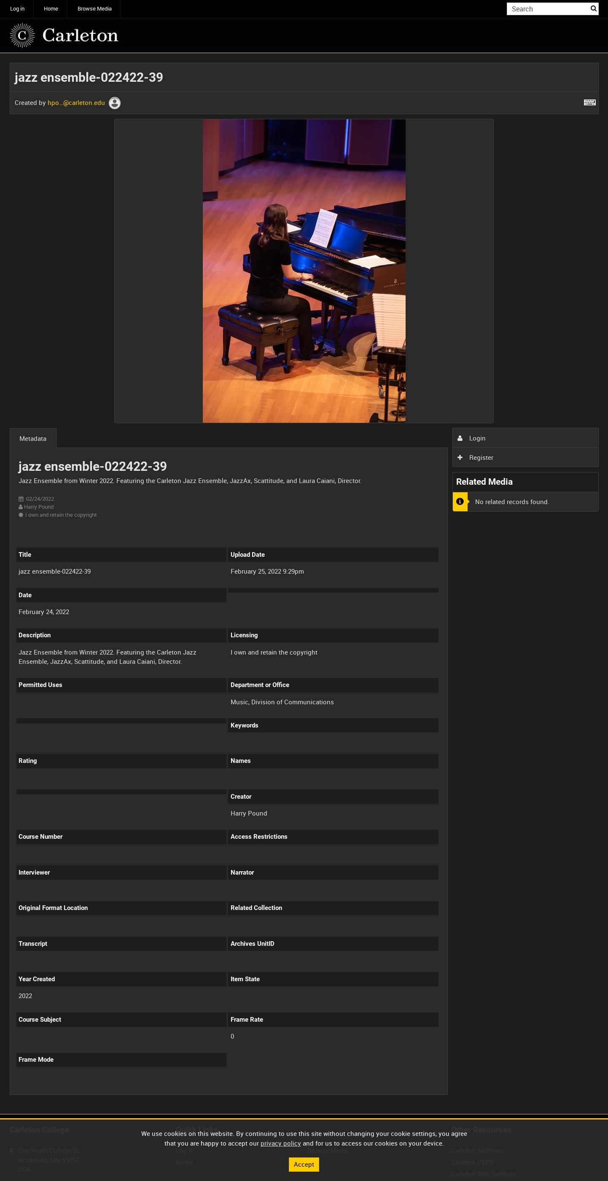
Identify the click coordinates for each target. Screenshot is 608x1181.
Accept (304, 1164)
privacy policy (281, 1143)
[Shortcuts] (590, 101)
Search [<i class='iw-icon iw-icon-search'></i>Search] (594, 8)
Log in (17, 8)
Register (475, 457)
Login (471, 438)
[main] (304, 584)
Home (51, 8)
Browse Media (95, 8)
